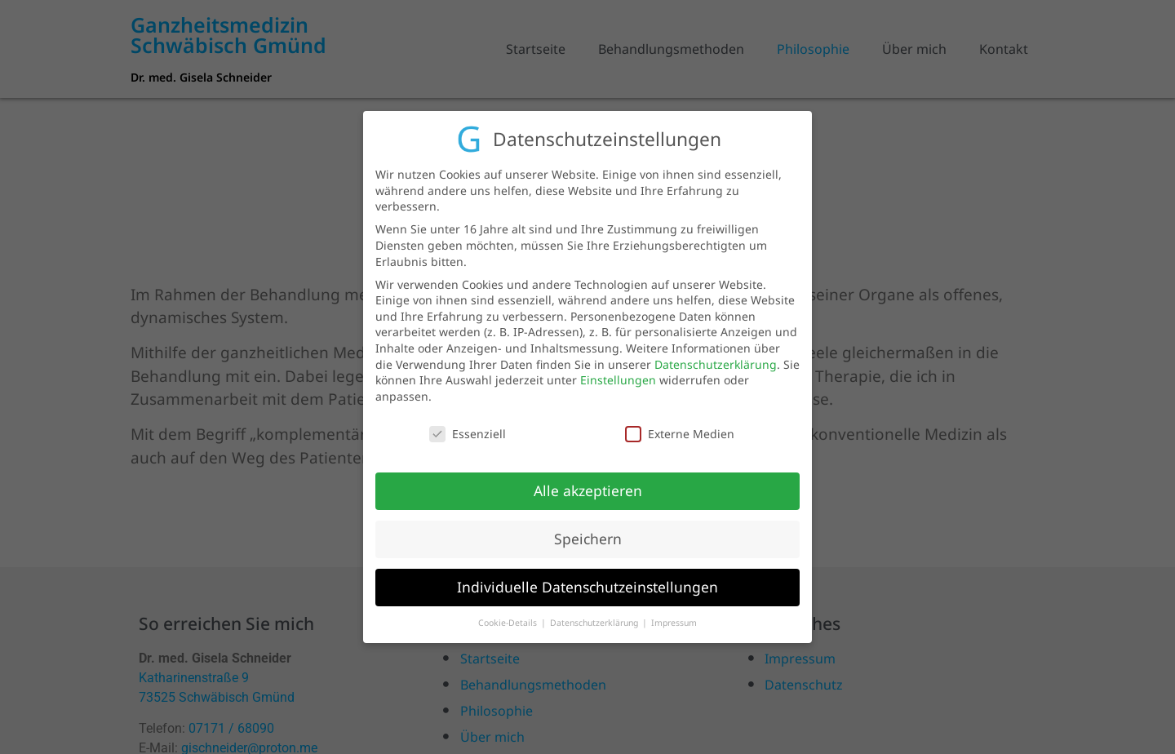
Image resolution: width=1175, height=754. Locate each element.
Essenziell (467, 428)
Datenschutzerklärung (715, 358)
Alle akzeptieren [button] (588, 485)
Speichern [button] (588, 533)
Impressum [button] (674, 617)
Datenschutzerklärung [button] (595, 617)
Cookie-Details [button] (508, 617)
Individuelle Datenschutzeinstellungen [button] (587, 582)
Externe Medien (679, 428)
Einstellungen (618, 374)
